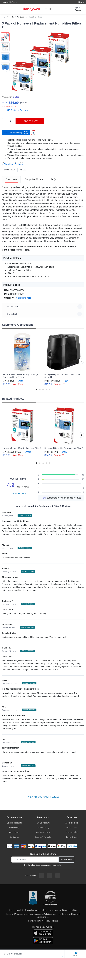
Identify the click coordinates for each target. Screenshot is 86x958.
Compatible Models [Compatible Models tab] (34, 179)
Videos (22, 170)
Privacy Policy (71, 832)
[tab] (11, 179)
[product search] (60, 954)
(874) (63, 452)
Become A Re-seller (43, 837)
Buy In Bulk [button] (43, 314)
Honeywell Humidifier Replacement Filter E (63, 448)
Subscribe (66, 859)
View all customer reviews (43, 797)
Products (10, 17)
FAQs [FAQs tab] (53, 179)
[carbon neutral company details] (50, 898)
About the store (71, 823)
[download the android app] (43, 940)
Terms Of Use (71, 837)
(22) (64, 381)
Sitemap (54, 921)
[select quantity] (7, 121)
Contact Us (14, 837)
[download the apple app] (43, 933)
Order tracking (43, 827)
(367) (19, 381)
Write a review (18, 493)
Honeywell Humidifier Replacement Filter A (22, 448)
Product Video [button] (43, 306)
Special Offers (8, 2)
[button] (40, 61)
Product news (71, 827)
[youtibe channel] (57, 875)
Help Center (14, 832)
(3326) (26, 452)
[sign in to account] (76, 9)
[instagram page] (49, 875)
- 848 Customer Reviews (15, 110)
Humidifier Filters (35, 17)
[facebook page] (41, 875)
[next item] (5, 80)
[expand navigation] (3, 9)
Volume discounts (14, 823)
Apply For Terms (43, 832)
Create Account (43, 823)
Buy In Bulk (9, 170)
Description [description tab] (11, 179)
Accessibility (14, 827)
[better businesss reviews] (33, 898)
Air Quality (21, 17)
